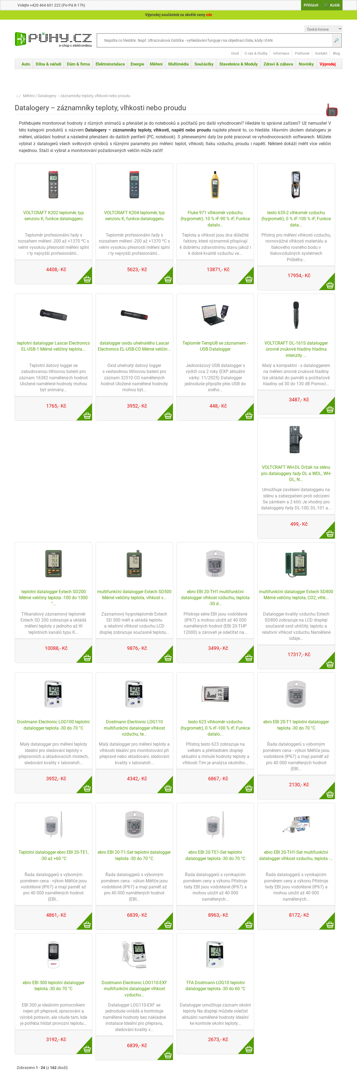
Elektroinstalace (110, 64)
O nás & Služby (255, 53)
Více (81, 272)
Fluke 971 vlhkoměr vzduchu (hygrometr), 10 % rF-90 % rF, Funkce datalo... (215, 219)
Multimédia (178, 64)
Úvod (235, 53)
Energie (137, 64)
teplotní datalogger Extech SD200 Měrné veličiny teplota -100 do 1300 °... (53, 598)
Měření (156, 64)
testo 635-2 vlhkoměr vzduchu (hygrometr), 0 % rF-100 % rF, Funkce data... (296, 219)
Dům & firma (78, 64)
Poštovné (302, 53)
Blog (336, 53)
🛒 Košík (332, 5)
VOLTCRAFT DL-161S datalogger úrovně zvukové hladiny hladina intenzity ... (296, 349)
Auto (26, 64)
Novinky (306, 64)
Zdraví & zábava (278, 64)
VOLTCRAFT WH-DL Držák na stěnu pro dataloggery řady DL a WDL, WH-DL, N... (296, 473)
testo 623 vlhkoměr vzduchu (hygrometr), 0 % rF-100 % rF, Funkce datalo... (215, 728)
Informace (281, 53)
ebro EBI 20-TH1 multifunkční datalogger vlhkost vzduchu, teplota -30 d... (215, 598)
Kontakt (321, 53)
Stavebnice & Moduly (238, 64)
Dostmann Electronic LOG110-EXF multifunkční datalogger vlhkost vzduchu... (134, 989)
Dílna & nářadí (48, 64)
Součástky (204, 64)
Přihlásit (311, 5)
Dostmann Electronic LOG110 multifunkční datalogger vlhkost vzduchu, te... (134, 728)
